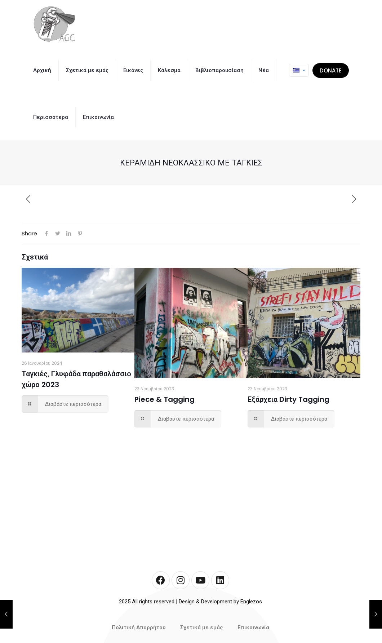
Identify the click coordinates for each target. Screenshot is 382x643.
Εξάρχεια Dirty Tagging (288, 399)
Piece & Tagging (164, 399)
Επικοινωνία (253, 627)
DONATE (331, 70)
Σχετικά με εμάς (201, 627)
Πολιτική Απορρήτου (139, 627)
